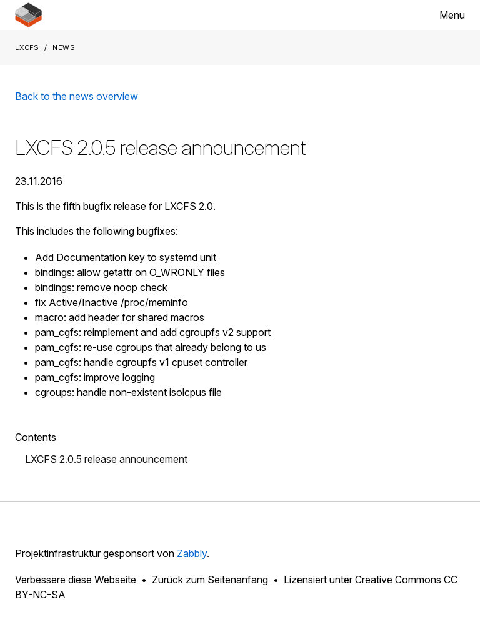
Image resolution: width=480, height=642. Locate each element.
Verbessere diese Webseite (75, 579)
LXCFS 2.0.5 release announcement (106, 459)
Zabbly (192, 553)
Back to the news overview (76, 96)
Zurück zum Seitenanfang (210, 579)
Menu (452, 15)
